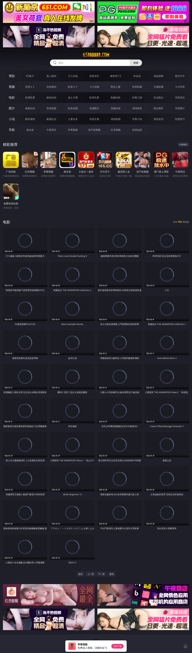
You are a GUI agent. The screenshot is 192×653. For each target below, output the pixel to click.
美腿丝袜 (116, 108)
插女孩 (30, 129)
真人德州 (51, 76)
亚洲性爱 (30, 97)
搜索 (135, 62)
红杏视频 (116, 129)
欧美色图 (73, 108)
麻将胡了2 (115, 76)
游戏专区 (94, 76)
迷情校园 (116, 119)
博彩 (12, 76)
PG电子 (30, 76)
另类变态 (180, 97)
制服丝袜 (116, 97)
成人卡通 (73, 97)
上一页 (90, 574)
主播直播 (158, 86)
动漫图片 (94, 108)
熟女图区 (158, 108)
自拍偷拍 (51, 86)
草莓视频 (73, 129)
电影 (12, 97)
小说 (12, 119)
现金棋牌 (158, 76)
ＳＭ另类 (180, 86)
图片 (12, 108)
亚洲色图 (51, 108)
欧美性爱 (94, 97)
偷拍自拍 (51, 97)
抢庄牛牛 (180, 76)
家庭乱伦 (51, 119)
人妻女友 (73, 119)
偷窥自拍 (30, 108)
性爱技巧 (180, 119)
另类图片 (180, 108)
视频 (12, 87)
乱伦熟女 (158, 97)
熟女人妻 (116, 86)
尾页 (111, 574)
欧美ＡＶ (73, 86)
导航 (12, 130)
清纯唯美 (137, 108)
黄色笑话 (158, 119)
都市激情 (30, 119)
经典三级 (137, 97)
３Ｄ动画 (94, 86)
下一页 (101, 574)
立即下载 (117, 646)
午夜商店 (51, 129)
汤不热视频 (94, 129)
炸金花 (137, 76)
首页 (80, 574)
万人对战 (73, 76)
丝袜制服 (137, 86)
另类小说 (137, 119)
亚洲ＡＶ (30, 86)
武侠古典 (94, 119)
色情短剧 (137, 129)
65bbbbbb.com (96, 55)
